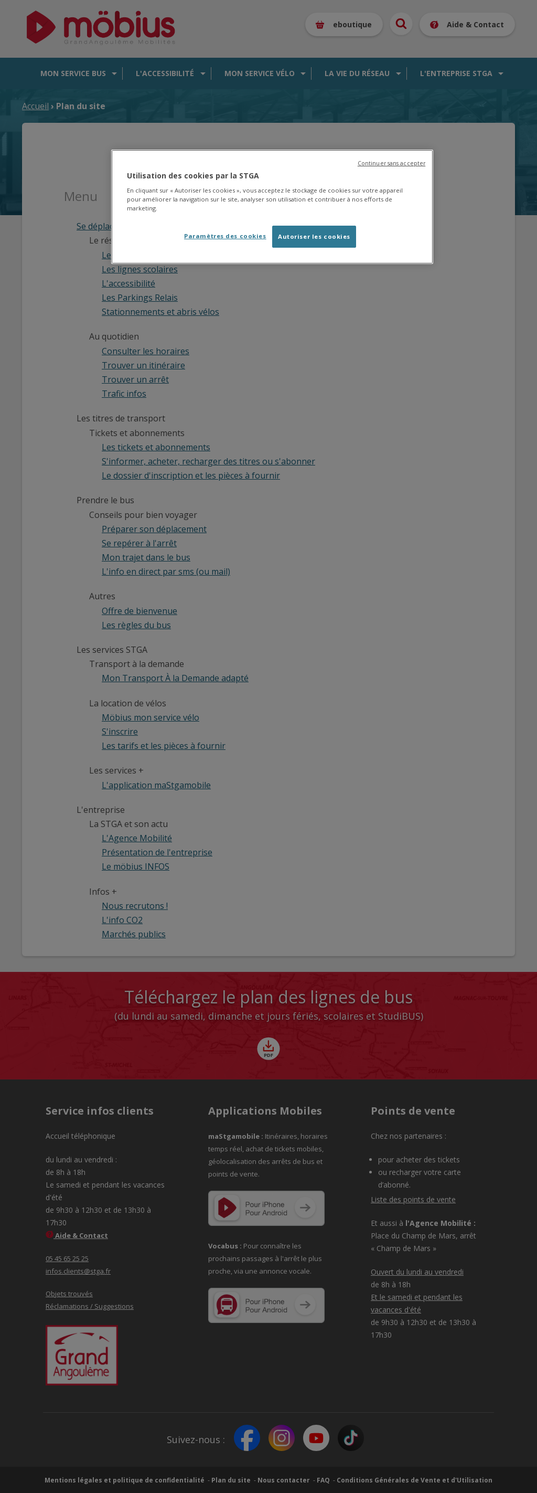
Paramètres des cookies (225, 236)
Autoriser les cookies (314, 236)
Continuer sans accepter (391, 163)
